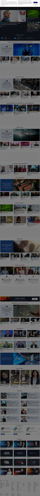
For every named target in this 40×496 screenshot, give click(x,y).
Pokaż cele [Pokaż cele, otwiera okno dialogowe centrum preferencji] (35, 4)
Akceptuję (36, 2)
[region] (20, 3)
